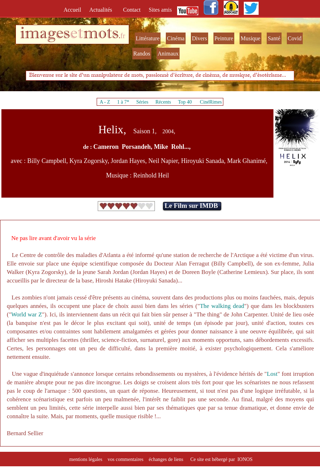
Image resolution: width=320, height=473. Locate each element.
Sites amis (160, 10)
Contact (133, 10)
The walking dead (222, 306)
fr (122, 36)
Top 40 (185, 102)
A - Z (104, 102)
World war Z (26, 314)
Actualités (102, 10)
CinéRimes (211, 102)
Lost (272, 373)
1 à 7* (123, 102)
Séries (142, 102)
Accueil (74, 10)
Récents (163, 102)
